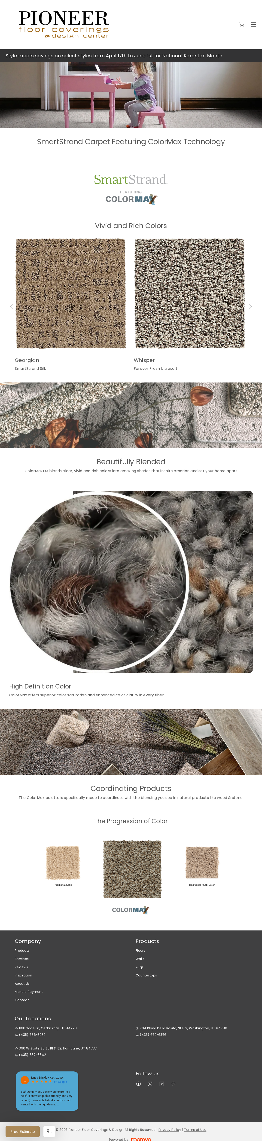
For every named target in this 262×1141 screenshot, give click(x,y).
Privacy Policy (169, 1129)
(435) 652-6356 (153, 1035)
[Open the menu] (253, 24)
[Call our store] (49, 1131)
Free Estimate (22, 1131)
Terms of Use (195, 1129)
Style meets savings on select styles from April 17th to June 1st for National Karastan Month (114, 55)
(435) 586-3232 (32, 1035)
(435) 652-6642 (32, 1055)
